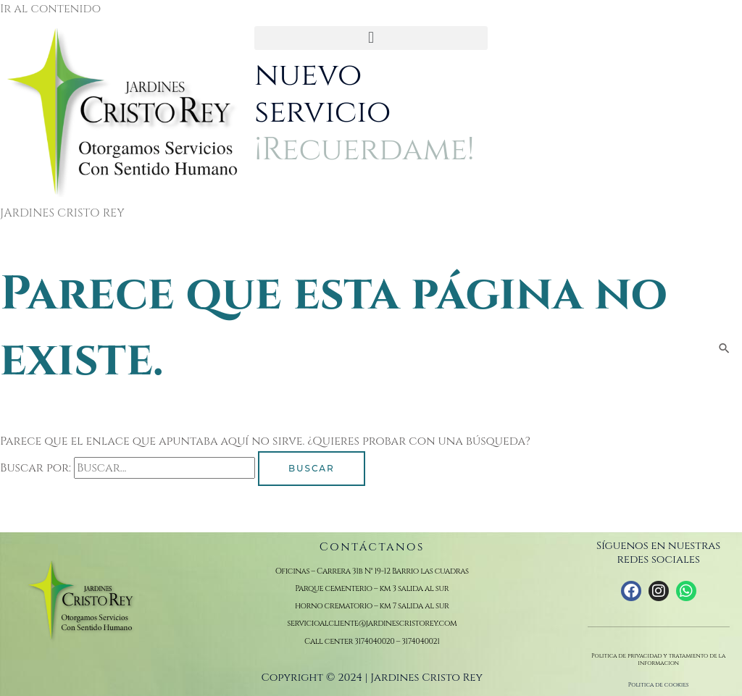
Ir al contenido (50, 9)
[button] (370, 38)
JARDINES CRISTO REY (62, 213)
